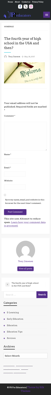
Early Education (15, 319)
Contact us (26, 2)
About (17, 2)
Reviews (11, 338)
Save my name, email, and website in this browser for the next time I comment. (24, 201)
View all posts (25, 268)
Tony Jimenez (14, 57)
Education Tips (14, 331)
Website (8, 181)
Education (12, 325)
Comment (9, 116)
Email (7, 167)
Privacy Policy (37, 2)
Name (7, 154)
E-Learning (13, 312)
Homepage (9, 27)
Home (10, 2)
